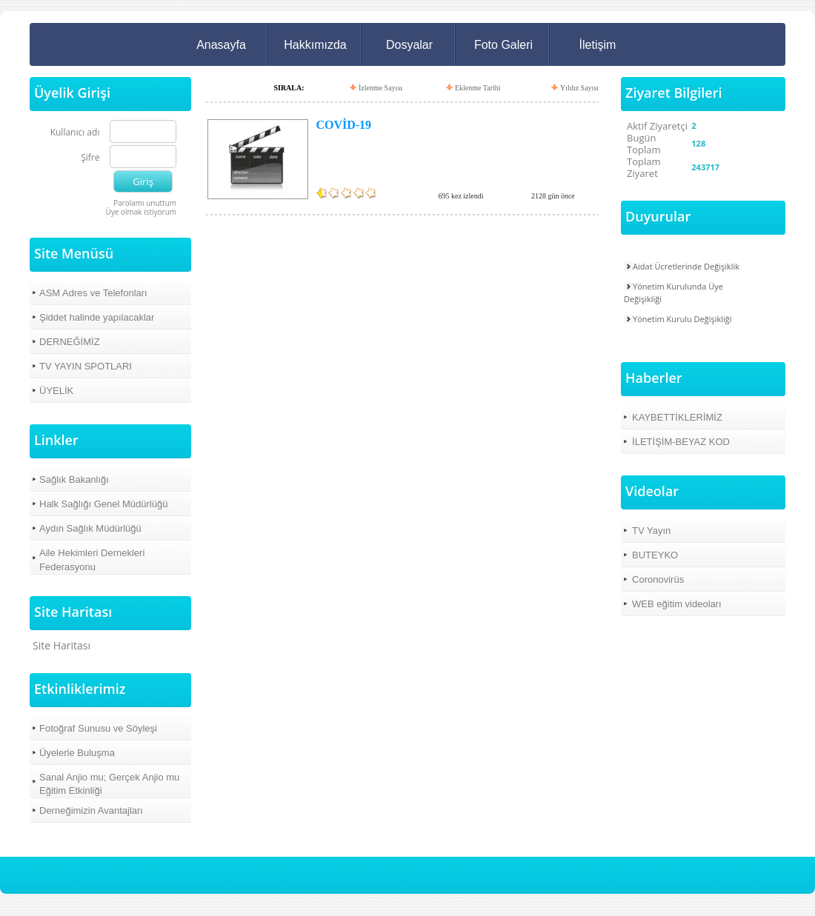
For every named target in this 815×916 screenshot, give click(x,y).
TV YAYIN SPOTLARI (85, 366)
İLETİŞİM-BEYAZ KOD (681, 441)
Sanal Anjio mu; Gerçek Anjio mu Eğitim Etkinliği (109, 784)
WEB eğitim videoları (677, 603)
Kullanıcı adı (75, 132)
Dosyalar (409, 45)
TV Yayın (651, 530)
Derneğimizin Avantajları (91, 810)
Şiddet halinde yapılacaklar (96, 317)
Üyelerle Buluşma (77, 752)
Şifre (90, 158)
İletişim (597, 45)
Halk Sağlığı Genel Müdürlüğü (103, 503)
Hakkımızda (315, 45)
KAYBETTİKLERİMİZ (677, 417)
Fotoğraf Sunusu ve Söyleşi (98, 728)
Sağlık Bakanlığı (74, 479)
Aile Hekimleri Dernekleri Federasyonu (91, 559)
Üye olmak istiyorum (140, 212)
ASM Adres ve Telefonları (93, 292)
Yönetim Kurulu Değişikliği (682, 318)
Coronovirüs (658, 579)
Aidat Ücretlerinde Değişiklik (686, 266)
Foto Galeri (503, 45)
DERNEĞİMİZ (69, 341)
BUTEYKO (655, 555)
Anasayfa (221, 45)
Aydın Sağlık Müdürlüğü (90, 528)
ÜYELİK (56, 390)
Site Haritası (61, 645)
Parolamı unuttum (144, 203)
